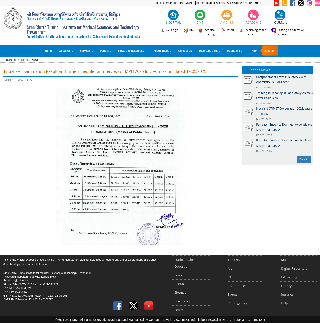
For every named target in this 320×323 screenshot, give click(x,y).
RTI (230, 277)
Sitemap (180, 292)
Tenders (234, 260)
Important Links (209, 50)
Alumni (233, 268)
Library (286, 286)
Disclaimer (182, 301)
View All (304, 159)
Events (233, 294)
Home (48, 50)
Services (86, 50)
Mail (284, 260)
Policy (178, 310)
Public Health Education (184, 263)
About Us (66, 50)
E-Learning (289, 277)
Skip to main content (169, 3)
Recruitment (163, 50)
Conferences (237, 286)
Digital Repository (294, 268)
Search (189, 3)
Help (284, 303)
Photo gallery (237, 303)
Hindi (258, 3)
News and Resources (132, 50)
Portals (106, 50)
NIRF (254, 50)
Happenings (236, 50)
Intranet (287, 294)
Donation (269, 50)
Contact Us (185, 50)
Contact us (182, 284)
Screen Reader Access (210, 3)
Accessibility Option (240, 3)
